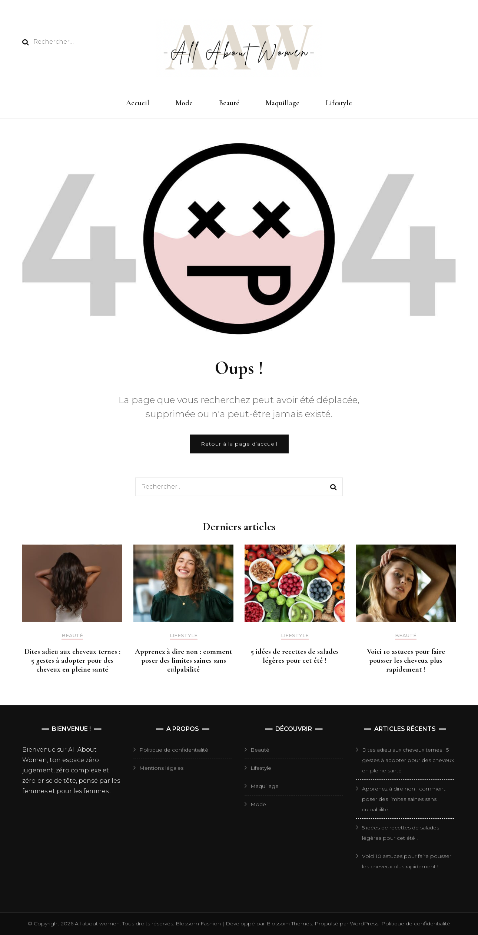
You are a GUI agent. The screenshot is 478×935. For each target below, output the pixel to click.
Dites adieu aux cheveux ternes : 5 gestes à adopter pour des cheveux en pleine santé (72, 660)
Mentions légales (161, 768)
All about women (97, 923)
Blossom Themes (288, 923)
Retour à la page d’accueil (239, 443)
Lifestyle (339, 103)
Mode (184, 103)
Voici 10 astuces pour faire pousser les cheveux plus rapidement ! (406, 660)
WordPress (364, 923)
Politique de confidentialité (173, 749)
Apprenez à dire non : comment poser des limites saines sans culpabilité (183, 660)
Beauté (229, 103)
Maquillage (282, 103)
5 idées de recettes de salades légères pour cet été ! (295, 656)
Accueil (137, 103)
